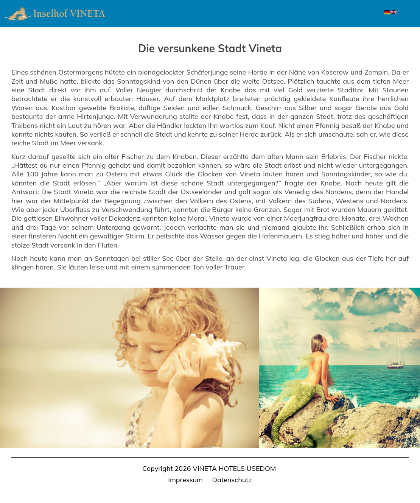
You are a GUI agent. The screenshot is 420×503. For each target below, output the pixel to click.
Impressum (185, 479)
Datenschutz (232, 479)
